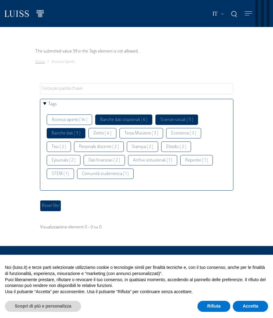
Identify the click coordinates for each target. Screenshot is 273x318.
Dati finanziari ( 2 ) (104, 160)
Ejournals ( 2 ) (64, 160)
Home (40, 62)
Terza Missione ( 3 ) (141, 133)
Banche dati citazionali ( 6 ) (123, 120)
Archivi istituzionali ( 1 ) (152, 160)
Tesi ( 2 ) (59, 147)
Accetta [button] (250, 306)
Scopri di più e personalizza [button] (43, 306)
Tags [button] (52, 104)
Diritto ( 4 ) (102, 133)
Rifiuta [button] (214, 306)
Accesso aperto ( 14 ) (69, 120)
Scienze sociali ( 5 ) (176, 120)
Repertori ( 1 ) (196, 160)
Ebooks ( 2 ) (176, 147)
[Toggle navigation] (248, 13)
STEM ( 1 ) (60, 174)
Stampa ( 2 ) (142, 147)
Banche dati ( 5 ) (66, 133)
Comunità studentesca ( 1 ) (105, 174)
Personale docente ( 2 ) (99, 147)
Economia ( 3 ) (183, 133)
